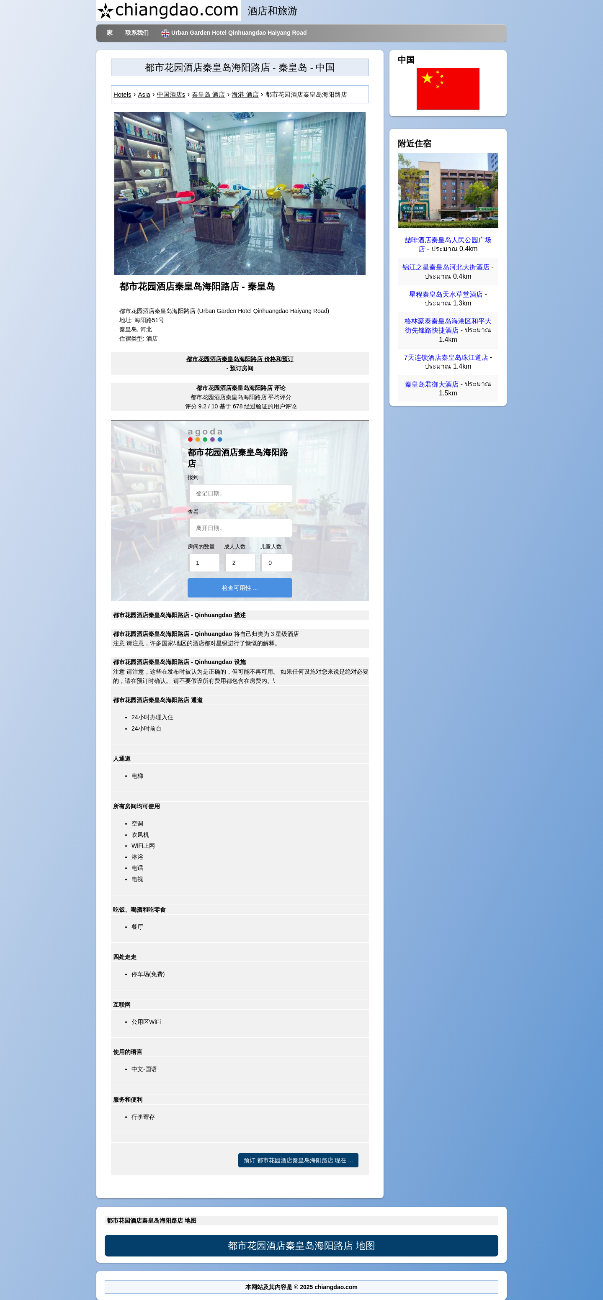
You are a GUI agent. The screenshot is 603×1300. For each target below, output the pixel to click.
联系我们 (137, 32)
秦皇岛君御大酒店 (432, 384)
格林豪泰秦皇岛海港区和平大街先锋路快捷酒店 (448, 326)
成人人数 (235, 547)
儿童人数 (271, 547)
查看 (193, 512)
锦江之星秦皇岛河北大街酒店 (446, 267)
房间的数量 (201, 547)
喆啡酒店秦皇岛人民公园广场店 (448, 244)
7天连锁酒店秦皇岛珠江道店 (446, 357)
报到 (193, 477)
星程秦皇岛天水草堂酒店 (446, 294)
